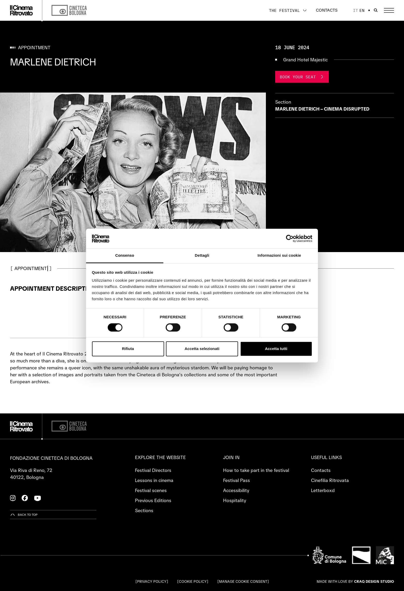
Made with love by (355, 581)
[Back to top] (24, 514)
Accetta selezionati (201, 349)
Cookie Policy (193, 581)
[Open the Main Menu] (389, 10)
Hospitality (234, 500)
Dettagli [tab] (202, 255)
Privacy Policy (151, 581)
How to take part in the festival (256, 470)
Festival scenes (151, 490)
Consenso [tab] (124, 255)
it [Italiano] (355, 10)
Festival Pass (236, 480)
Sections (144, 510)
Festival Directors (153, 470)
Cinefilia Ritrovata (330, 480)
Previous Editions (153, 500)
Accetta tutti (276, 349)
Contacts (327, 10)
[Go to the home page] (21, 10)
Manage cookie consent (243, 581)
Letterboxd (323, 490)
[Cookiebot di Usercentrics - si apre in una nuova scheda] (289, 238)
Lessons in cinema (154, 480)
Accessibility (236, 490)
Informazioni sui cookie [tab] (279, 255)
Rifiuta (128, 349)
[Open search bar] (375, 10)
